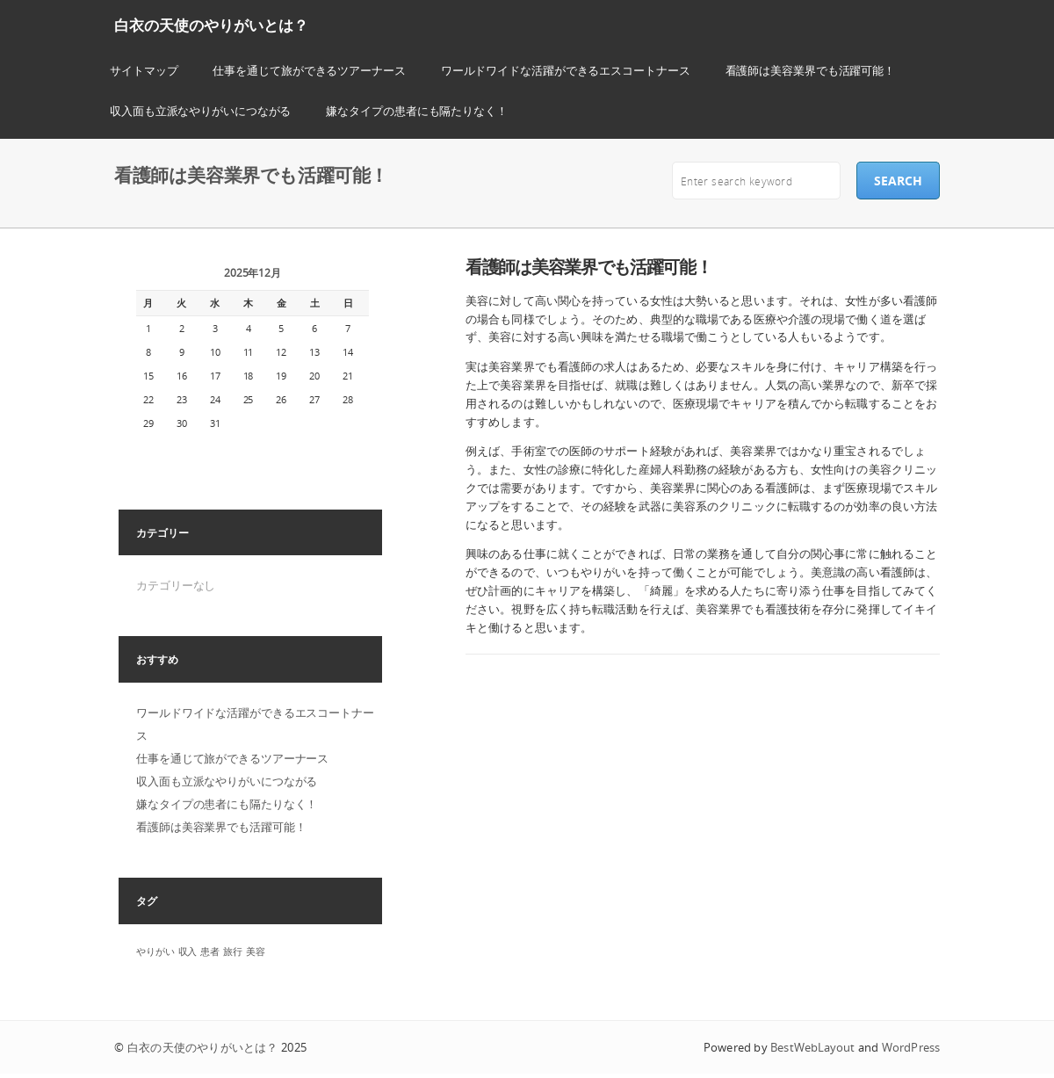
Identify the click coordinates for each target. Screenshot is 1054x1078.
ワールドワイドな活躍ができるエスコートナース (565, 70)
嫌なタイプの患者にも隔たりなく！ (416, 111)
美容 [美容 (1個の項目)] (255, 951)
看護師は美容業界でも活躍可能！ (811, 70)
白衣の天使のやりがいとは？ (211, 25)
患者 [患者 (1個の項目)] (210, 951)
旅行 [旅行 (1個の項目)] (232, 951)
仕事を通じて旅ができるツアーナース (309, 70)
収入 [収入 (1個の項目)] (188, 951)
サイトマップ (143, 70)
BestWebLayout (812, 1047)
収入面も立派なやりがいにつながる (200, 111)
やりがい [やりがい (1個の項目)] (155, 951)
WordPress (911, 1047)
